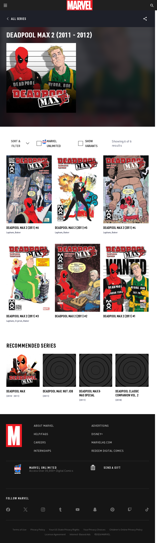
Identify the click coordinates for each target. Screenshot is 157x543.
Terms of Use (19, 529)
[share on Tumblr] (60, 510)
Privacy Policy (37, 529)
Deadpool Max (15, 391)
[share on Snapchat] (95, 510)
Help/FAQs (41, 434)
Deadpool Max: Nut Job (58, 391)
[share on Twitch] (130, 510)
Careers (40, 442)
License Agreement (55, 534)
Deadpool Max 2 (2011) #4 (119, 228)
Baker (18, 232)
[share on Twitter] (25, 510)
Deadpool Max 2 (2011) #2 (71, 316)
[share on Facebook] (8, 511)
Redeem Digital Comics (108, 450)
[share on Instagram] (43, 510)
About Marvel (44, 425)
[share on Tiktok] (147, 510)
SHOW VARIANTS (91, 143)
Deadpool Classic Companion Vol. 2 (127, 393)
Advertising (100, 425)
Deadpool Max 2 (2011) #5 (71, 228)
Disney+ (97, 434)
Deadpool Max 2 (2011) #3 (22, 316)
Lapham (10, 232)
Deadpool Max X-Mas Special (90, 393)
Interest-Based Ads (80, 534)
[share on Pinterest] (112, 510)
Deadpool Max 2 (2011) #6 (22, 228)
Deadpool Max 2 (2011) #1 (119, 316)
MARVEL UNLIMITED (54, 143)
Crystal (18, 320)
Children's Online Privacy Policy (125, 529)
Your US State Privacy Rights (64, 529)
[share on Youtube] (78, 510)
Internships (42, 450)
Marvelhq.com (102, 442)
